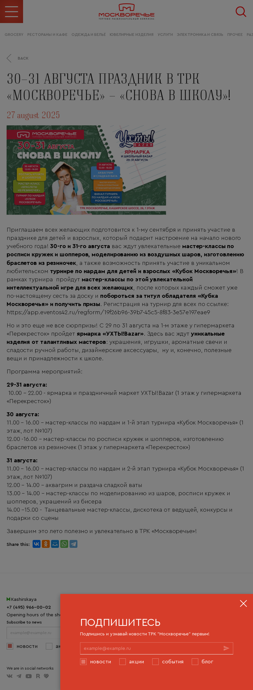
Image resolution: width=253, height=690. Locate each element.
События (172, 661)
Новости (100, 661)
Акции (136, 661)
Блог (207, 661)
